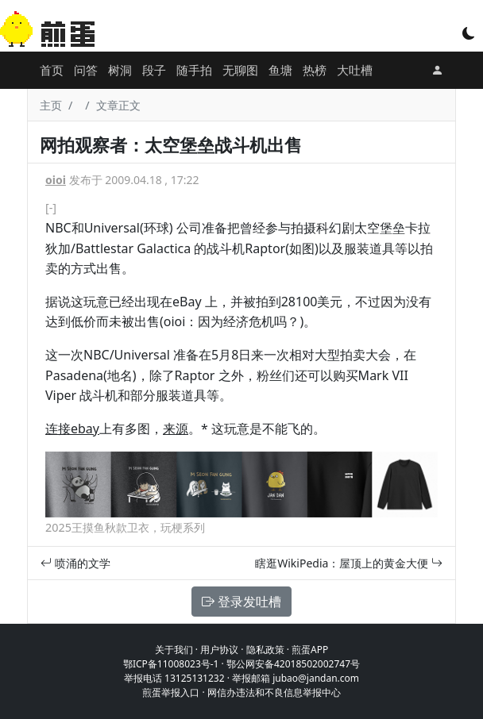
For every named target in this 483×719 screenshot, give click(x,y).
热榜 (315, 70)
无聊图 (240, 70)
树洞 (120, 70)
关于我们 (174, 649)
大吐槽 (355, 70)
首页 (52, 70)
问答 (86, 70)
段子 (154, 70)
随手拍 (194, 70)
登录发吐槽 (241, 601)
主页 (51, 105)
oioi (55, 179)
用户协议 (219, 649)
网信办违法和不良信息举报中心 (274, 692)
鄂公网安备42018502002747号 (293, 664)
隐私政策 (265, 649)
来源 (175, 428)
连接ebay (72, 428)
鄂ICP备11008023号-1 (171, 664)
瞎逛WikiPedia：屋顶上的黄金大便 (348, 563)
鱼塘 (280, 70)
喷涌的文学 (75, 563)
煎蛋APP (310, 649)
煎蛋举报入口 (170, 692)
